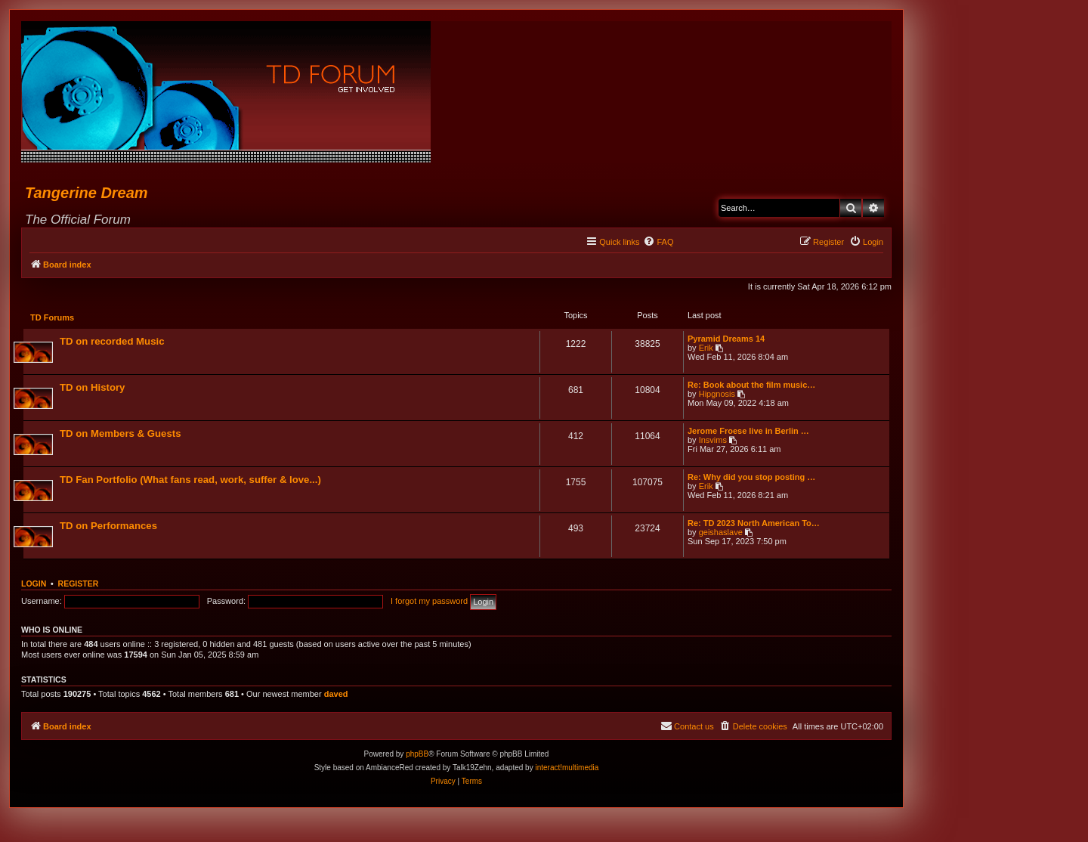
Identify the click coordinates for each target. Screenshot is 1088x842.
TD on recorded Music (112, 342)
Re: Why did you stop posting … (750, 477)
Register (78, 585)
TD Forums (53, 318)
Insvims (712, 440)
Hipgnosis (716, 394)
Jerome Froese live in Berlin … (747, 431)
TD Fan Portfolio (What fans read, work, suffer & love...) (191, 480)
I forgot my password (429, 602)
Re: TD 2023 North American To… (753, 523)
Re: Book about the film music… (750, 385)
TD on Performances (109, 526)
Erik (705, 348)
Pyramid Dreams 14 (725, 339)
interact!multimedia (566, 769)
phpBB (417, 755)
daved (336, 695)
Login (33, 585)
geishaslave (720, 532)
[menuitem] (658, 242)
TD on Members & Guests (120, 434)
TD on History (92, 388)
